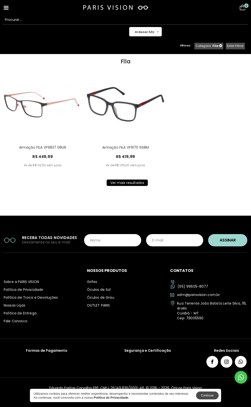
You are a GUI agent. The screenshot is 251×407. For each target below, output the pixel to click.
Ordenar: (142, 32)
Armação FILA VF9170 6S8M (125, 147)
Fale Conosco (15, 321)
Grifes (92, 281)
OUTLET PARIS (98, 305)
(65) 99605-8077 (189, 286)
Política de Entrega (20, 313)
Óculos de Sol (99, 289)
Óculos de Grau (100, 297)
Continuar (207, 395)
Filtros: (185, 45)
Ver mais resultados (127, 182)
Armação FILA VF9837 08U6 (42, 147)
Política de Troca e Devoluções (31, 297)
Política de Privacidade (23, 289)
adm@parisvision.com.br (195, 294)
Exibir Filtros (235, 46)
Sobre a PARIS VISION (21, 281)
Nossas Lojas (14, 305)
